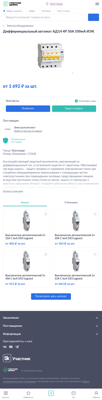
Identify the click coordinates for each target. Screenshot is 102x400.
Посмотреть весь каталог (51, 296)
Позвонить (28, 108)
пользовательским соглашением (19, 381)
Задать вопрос (74, 108)
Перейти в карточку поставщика (28, 131)
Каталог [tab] (25, 202)
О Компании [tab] (71, 202)
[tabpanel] (51, 255)
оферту (86, 381)
